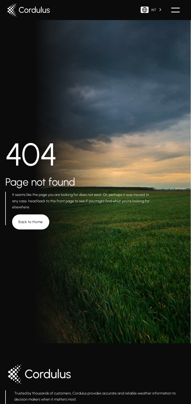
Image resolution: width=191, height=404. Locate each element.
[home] (30, 10)
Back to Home (30, 222)
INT (148, 10)
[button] (175, 10)
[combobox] (151, 10)
